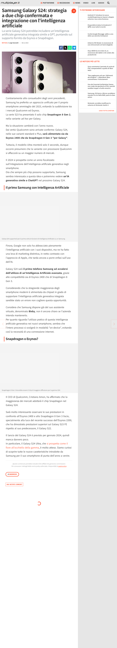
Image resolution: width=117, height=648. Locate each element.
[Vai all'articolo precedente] (114, 324)
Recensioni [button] (63, 3)
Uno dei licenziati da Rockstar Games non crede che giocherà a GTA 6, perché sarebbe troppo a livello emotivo (101, 86)
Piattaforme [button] (47, 3)
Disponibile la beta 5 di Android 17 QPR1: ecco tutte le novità (100, 26)
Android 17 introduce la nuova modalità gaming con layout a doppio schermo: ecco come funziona (101, 17)
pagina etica (62, 466)
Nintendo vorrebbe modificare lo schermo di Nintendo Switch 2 (99, 104)
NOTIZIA (4, 43)
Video (85, 3)
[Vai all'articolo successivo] (3, 324)
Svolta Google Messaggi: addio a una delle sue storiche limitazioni (100, 35)
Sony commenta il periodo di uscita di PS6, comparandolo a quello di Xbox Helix (101, 68)
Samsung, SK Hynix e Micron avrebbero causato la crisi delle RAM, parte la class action (101, 95)
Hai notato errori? (14, 484)
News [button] (76, 3)
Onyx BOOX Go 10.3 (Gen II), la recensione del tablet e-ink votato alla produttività (101, 53)
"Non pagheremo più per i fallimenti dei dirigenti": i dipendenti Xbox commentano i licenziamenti (100, 77)
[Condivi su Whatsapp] (70, 48)
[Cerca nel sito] (108, 3)
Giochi (101, 3)
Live (93, 3)
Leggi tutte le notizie (106, 110)
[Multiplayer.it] (10, 3)
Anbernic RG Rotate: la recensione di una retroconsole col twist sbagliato (100, 44)
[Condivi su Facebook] (61, 48)
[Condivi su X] (65, 48)
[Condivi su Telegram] (74, 48)
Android (12, 474)
